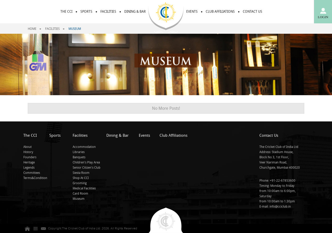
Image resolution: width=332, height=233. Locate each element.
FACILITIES (108, 11)
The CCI (30, 135)
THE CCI (66, 11)
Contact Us (268, 135)
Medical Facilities (84, 188)
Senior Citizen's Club (86, 167)
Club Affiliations (174, 135)
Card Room (80, 193)
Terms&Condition (35, 178)
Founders (29, 157)
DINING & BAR (135, 11)
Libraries (79, 152)
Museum (79, 199)
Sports (86, 11)
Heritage (29, 162)
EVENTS (192, 11)
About (27, 147)
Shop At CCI (81, 178)
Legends (28, 167)
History (28, 152)
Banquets (79, 157)
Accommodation (84, 147)
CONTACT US (252, 11)
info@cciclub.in (280, 206)
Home (32, 29)
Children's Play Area (86, 162)
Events (144, 135)
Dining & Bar (117, 135)
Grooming (80, 183)
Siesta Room (81, 173)
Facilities (52, 29)
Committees (31, 173)
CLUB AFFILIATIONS (220, 11)
